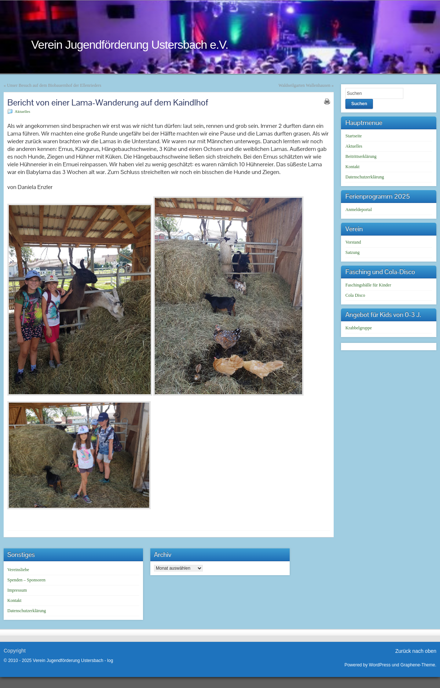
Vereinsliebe (18, 569)
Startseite (353, 135)
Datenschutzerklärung (364, 177)
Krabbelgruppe (358, 327)
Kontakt (352, 166)
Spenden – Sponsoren (26, 579)
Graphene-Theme (417, 664)
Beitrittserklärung (361, 156)
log (110, 660)
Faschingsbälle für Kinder (368, 285)
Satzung (352, 252)
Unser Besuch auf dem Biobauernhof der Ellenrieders (54, 85)
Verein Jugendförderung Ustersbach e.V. (129, 44)
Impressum (17, 590)
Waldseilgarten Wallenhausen (304, 85)
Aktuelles (22, 111)
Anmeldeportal (358, 209)
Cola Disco (355, 295)
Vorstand (353, 242)
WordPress (379, 664)
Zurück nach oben (415, 651)
